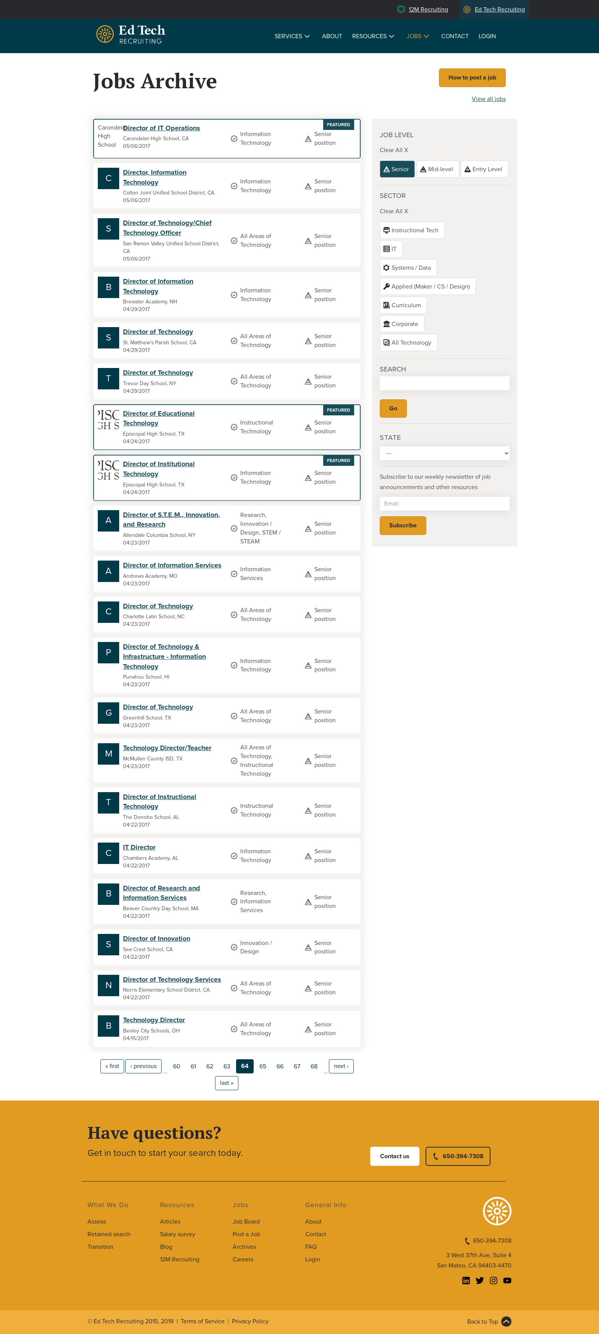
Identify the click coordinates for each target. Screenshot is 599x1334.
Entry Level (487, 169)
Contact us (395, 1156)
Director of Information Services (172, 565)
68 (314, 1066)
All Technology (411, 343)
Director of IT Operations (161, 128)
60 (176, 1066)
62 (209, 1066)
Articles (170, 1221)
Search (393, 369)
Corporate (405, 324)
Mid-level (440, 169)
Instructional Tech (415, 230)
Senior (400, 169)
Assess (96, 1221)
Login (487, 36)
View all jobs (489, 99)
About (332, 36)
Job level (397, 135)
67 (297, 1066)
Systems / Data (411, 268)
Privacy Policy (250, 1321)
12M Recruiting (428, 9)
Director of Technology (158, 331)
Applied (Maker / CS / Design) (431, 286)
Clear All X (394, 150)
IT (394, 249)
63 (226, 1066)
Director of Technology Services (172, 979)
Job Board (246, 1221)
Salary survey (177, 1234)
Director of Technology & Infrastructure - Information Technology (164, 656)
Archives (244, 1247)
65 (262, 1066)
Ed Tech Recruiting (500, 9)
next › (341, 1066)
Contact (455, 36)
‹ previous (143, 1066)
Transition (100, 1247)
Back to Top (482, 1322)
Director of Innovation (156, 938)
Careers (243, 1259)
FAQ (311, 1247)
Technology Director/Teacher (167, 748)
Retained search (109, 1234)
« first (112, 1066)
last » (226, 1083)
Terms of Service (203, 1321)
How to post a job (472, 77)
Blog (166, 1247)
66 (280, 1066)
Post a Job (246, 1234)
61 (193, 1066)
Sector (393, 195)
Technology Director (154, 1020)
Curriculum (406, 305)
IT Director (139, 847)
